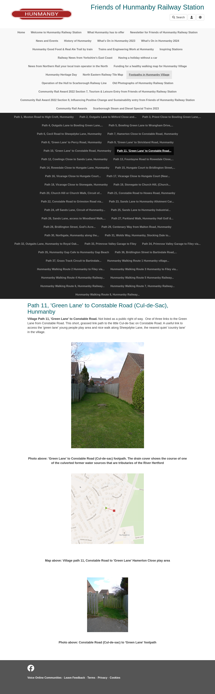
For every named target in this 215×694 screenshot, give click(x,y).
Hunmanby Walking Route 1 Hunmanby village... (138, 260)
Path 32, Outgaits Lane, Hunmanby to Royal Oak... (46, 243)
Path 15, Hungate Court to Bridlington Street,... (145, 167)
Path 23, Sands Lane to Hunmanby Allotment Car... (141, 201)
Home (21, 32)
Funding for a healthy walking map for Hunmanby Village (150, 66)
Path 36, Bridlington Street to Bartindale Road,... (146, 252)
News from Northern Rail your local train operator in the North (68, 66)
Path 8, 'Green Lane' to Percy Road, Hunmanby (71, 142)
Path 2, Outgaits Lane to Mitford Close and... (108, 117)
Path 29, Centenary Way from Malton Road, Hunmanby (136, 226)
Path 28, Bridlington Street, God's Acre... (70, 226)
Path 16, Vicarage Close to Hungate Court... (73, 176)
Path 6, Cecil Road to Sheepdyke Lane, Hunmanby (69, 133)
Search (178, 17)
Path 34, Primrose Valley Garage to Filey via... (171, 243)
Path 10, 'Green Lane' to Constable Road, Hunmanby (77, 150)
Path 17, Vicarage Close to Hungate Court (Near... (138, 176)
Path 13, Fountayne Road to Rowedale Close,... (143, 159)
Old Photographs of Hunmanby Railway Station (142, 83)
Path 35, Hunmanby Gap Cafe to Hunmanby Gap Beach (73, 252)
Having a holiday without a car (137, 57)
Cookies (115, 677)
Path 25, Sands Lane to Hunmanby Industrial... (141, 210)
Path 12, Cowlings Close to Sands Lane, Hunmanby (74, 159)
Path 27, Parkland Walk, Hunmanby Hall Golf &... (142, 218)
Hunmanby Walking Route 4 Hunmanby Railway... (73, 277)
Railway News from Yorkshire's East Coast (85, 57)
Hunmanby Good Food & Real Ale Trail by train (63, 49)
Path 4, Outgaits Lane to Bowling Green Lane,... (72, 125)
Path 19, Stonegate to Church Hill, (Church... (142, 184)
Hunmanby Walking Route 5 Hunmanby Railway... (142, 277)
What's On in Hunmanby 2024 (160, 40)
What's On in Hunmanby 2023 (116, 40)
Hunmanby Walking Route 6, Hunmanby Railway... (72, 286)
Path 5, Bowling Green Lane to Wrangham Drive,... (141, 125)
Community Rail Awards (71, 108)
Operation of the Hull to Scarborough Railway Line (74, 83)
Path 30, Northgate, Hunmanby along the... (72, 235)
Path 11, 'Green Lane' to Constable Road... (144, 150)
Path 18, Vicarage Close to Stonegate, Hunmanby (76, 184)
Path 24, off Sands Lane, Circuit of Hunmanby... (74, 210)
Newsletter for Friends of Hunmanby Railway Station (164, 32)
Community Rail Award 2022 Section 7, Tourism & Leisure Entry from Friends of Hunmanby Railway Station (107, 91)
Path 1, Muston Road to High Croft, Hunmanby (44, 117)
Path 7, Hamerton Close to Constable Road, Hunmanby (142, 133)
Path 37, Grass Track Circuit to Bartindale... (73, 260)
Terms (91, 677)
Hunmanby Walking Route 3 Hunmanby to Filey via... (144, 269)
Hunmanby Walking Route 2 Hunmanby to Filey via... (71, 269)
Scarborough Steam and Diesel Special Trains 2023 (126, 108)
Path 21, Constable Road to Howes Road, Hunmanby (141, 193)
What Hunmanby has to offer (105, 32)
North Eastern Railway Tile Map (103, 74)
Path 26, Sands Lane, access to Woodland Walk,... (74, 218)
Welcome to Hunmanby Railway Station (56, 32)
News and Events (47, 40)
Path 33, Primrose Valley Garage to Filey (110, 243)
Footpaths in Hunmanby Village (149, 74)
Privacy (102, 677)
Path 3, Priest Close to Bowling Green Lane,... (171, 117)
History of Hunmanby (77, 40)
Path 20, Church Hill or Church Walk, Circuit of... (71, 193)
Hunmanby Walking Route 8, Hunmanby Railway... (107, 294)
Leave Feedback (74, 677)
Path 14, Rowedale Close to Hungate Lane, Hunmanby (74, 167)
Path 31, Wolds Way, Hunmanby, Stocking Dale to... (137, 235)
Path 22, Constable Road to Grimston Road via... (72, 201)
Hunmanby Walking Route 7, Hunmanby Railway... (142, 286)
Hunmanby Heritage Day (61, 74)
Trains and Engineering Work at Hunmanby (126, 49)
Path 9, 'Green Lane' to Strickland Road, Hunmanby (141, 142)
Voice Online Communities (44, 677)
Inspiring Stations (171, 49)
